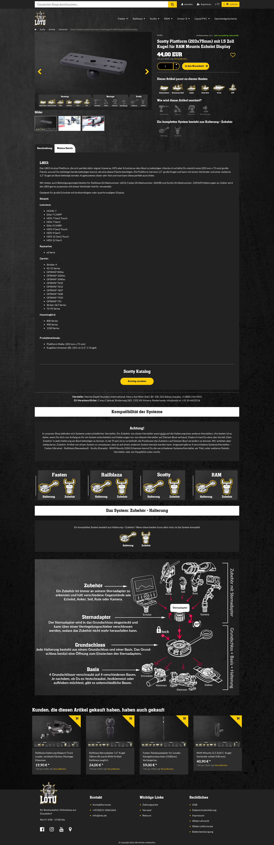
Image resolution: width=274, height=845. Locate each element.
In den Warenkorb (196, 66)
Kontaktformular (102, 804)
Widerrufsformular (202, 826)
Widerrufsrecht (200, 820)
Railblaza (137, 18)
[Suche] (172, 4)
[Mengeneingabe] (165, 66)
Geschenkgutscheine (226, 18)
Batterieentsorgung (202, 831)
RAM (167, 18)
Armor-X (182, 18)
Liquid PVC (201, 18)
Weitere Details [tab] (65, 148)
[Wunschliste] (217, 4)
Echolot (51, 29)
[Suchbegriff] (101, 4)
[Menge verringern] (176, 68)
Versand (146, 810)
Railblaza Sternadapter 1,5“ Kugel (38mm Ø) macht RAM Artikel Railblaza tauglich (107, 756)
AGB (194, 804)
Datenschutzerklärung (204, 810)
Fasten (121, 18)
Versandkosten (180, 59)
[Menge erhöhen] (176, 64)
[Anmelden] (187, 4)
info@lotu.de (100, 815)
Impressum (198, 815)
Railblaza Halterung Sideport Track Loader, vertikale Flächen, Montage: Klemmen (54, 756)
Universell (62, 29)
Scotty (153, 18)
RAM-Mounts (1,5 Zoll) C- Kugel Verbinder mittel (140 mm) (214, 754)
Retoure (146, 815)
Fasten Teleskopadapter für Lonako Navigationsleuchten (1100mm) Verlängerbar (162, 756)
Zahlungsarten (150, 804)
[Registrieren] (204, 4)
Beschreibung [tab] (44, 148)
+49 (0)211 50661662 (104, 810)
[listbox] (56, 731)
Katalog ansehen (137, 381)
